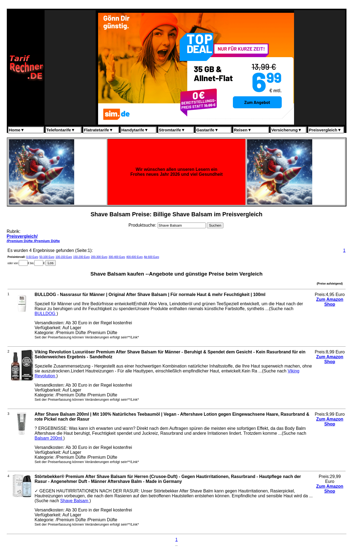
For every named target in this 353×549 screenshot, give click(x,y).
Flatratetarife (98, 130)
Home (17, 130)
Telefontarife (60, 130)
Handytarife (134, 130)
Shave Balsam (75, 500)
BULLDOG (46, 313)
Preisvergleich (325, 130)
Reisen (243, 130)
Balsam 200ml (49, 438)
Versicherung (286, 130)
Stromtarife (172, 130)
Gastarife (207, 130)
